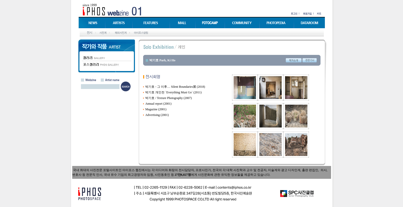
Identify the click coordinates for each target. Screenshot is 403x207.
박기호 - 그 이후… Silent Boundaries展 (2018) (175, 86)
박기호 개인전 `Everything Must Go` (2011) (173, 92)
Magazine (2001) (155, 109)
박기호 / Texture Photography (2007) (168, 98)
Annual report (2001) (158, 103)
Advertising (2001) (157, 115)
